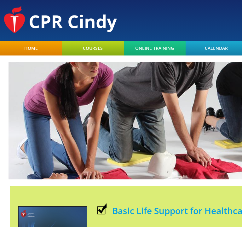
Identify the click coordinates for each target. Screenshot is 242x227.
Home (31, 48)
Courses (93, 48)
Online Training (154, 48)
